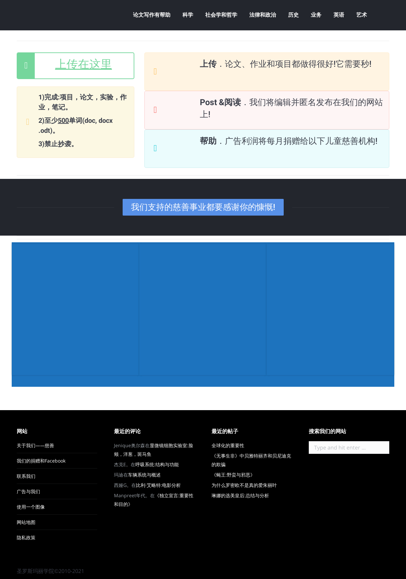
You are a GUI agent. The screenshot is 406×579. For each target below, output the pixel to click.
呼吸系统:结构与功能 (157, 464)
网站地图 (26, 522)
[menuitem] (152, 15)
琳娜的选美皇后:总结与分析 (240, 495)
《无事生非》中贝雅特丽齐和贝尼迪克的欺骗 (251, 460)
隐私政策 (26, 537)
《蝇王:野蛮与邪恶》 (233, 475)
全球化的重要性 (228, 445)
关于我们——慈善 (35, 445)
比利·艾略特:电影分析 (158, 485)
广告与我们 (28, 491)
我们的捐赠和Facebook (41, 461)
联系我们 (26, 476)
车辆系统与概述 (144, 475)
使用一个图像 (31, 507)
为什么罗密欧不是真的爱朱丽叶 (244, 485)
